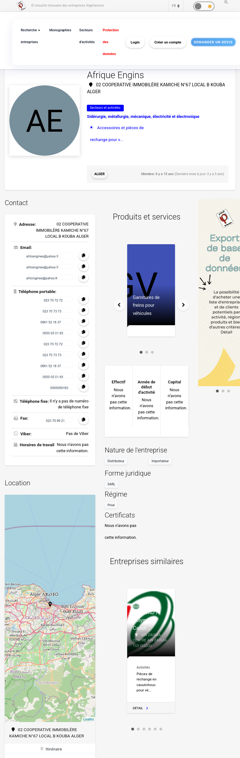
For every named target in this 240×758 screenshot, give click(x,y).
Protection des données (111, 42)
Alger (99, 174)
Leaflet (88, 719)
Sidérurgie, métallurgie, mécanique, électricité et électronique (143, 116)
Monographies (60, 30)
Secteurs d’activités (87, 36)
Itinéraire (51, 748)
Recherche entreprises (29, 36)
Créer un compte (167, 42)
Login (135, 42)
